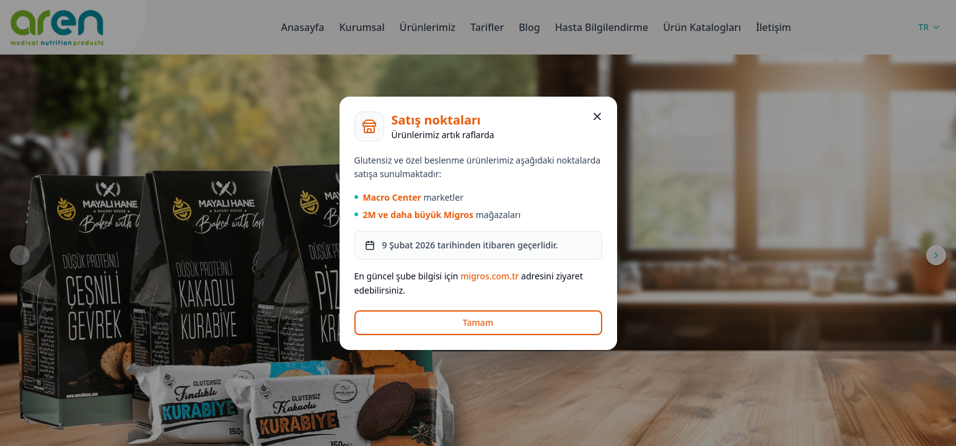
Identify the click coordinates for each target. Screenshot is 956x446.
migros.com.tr (489, 276)
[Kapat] (597, 116)
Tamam (478, 322)
